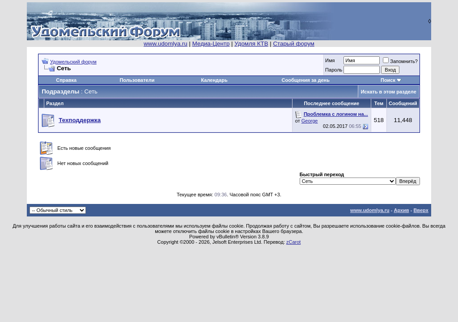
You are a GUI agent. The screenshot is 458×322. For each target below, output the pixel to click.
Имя (330, 60)
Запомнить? (400, 61)
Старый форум (293, 43)
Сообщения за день (306, 80)
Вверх (420, 210)
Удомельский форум (73, 61)
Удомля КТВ (251, 43)
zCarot (293, 242)
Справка (66, 80)
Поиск (388, 80)
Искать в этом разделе (388, 91)
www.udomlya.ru (165, 43)
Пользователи (136, 80)
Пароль (333, 69)
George (309, 120)
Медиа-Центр (211, 43)
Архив (401, 210)
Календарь (214, 80)
